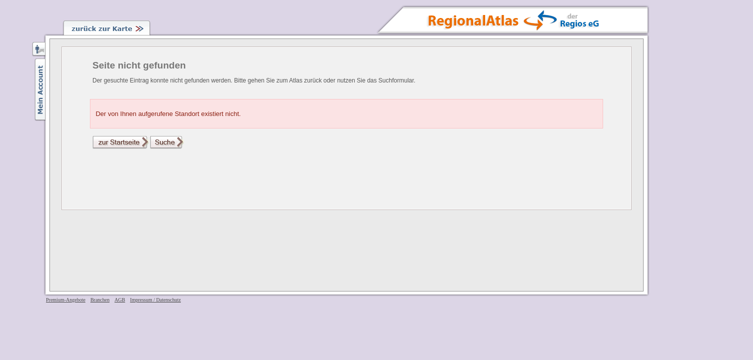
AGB (119, 299)
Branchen (99, 299)
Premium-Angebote (65, 299)
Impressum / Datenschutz (155, 299)
